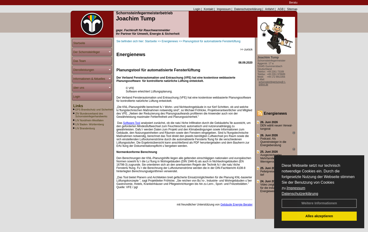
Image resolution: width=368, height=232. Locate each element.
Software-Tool (131, 123)
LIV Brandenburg (85, 128)
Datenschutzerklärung (300, 194)
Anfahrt (269, 9)
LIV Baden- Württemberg (89, 124)
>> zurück (246, 49)
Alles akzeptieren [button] (319, 216)
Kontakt (208, 9)
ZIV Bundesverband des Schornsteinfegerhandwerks (91, 115)
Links (78, 106)
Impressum (296, 188)
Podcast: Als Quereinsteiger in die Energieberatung (273, 142)
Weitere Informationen (319, 203)
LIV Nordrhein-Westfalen (89, 120)
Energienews (275, 113)
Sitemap (292, 9)
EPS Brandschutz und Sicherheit (94, 109)
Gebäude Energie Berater (236, 204)
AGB (281, 9)
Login (196, 9)
